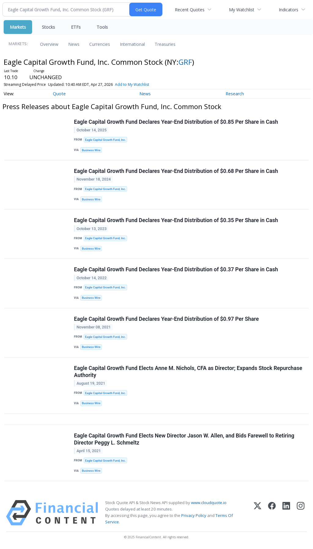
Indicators (288, 10)
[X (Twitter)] (257, 513)
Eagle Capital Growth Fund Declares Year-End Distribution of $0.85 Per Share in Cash (176, 122)
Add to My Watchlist (132, 84)
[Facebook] (272, 513)
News (73, 44)
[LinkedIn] (286, 513)
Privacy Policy (193, 515)
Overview (49, 44)
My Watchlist (241, 10)
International (132, 44)
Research (235, 94)
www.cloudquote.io (208, 502)
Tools (102, 27)
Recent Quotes (189, 10)
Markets (18, 27)
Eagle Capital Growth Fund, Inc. (105, 139)
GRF (185, 62)
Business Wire (91, 150)
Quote (59, 94)
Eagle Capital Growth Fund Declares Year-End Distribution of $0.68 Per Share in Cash (176, 171)
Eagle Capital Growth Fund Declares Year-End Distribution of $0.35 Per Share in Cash (176, 220)
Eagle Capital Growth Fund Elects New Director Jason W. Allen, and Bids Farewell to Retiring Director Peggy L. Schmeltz (184, 439)
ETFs (76, 27)
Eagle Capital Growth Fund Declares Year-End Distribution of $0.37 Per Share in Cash (176, 269)
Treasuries (165, 44)
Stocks (48, 27)
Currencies (99, 44)
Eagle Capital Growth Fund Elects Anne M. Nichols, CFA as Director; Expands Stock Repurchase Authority (188, 371)
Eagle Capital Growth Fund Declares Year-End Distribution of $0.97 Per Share (166, 319)
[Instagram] (300, 513)
